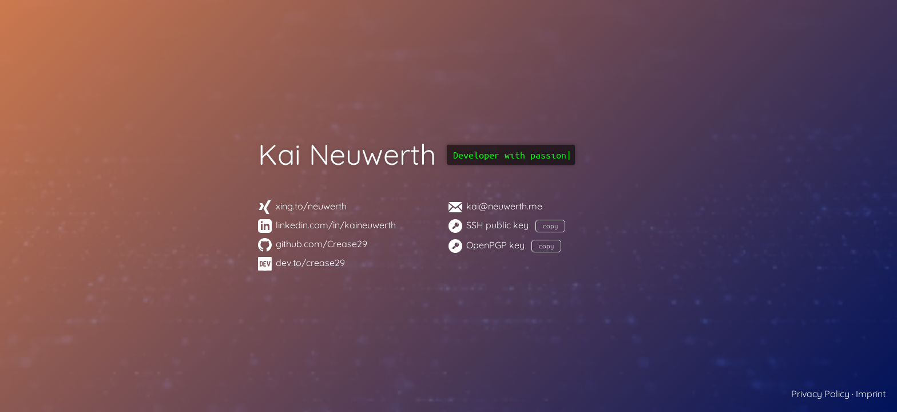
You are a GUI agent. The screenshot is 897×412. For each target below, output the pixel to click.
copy (550, 226)
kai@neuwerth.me (495, 206)
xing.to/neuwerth (302, 206)
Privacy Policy (820, 393)
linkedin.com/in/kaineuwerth (327, 225)
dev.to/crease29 (301, 262)
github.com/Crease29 (312, 243)
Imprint (871, 393)
